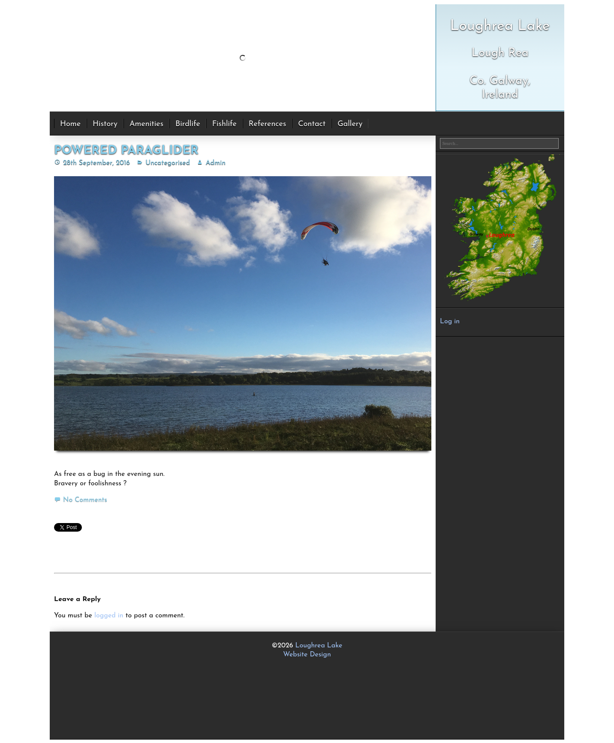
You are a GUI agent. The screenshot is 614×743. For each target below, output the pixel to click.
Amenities (146, 124)
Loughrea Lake (319, 645)
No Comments (85, 499)
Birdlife (187, 124)
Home (70, 124)
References (267, 124)
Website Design (307, 654)
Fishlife (224, 124)
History (105, 124)
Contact (311, 124)
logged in (108, 615)
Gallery (349, 124)
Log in (450, 321)
